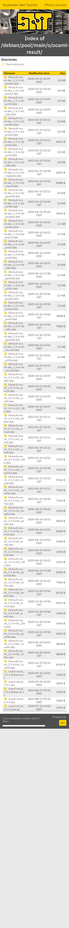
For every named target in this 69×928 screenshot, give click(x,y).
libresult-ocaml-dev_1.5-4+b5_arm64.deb (14, 306)
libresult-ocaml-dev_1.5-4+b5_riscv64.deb (14, 347)
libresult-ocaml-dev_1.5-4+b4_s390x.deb (14, 285)
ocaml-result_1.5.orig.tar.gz (14, 707)
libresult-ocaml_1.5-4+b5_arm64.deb (13, 603)
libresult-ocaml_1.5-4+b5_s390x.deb (14, 654)
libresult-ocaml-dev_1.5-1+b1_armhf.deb (14, 101)
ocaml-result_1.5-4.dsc (14, 700)
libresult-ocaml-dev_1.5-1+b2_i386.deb (14, 162)
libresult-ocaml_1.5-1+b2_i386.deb (14, 459)
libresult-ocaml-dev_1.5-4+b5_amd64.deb (14, 295)
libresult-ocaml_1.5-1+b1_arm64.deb (13, 388)
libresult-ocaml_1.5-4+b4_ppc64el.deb (14, 572)
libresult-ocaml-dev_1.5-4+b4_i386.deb (14, 265)
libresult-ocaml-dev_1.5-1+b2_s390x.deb (14, 203)
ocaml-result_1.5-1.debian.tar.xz (14, 675)
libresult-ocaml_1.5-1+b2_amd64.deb (14, 418)
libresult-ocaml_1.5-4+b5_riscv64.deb (14, 644)
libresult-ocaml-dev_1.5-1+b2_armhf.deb (14, 152)
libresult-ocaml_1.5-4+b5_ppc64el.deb (14, 634)
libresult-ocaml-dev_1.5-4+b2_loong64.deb (14, 213)
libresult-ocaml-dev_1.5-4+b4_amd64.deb (14, 224)
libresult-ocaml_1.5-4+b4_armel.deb (13, 541)
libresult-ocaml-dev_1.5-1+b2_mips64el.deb (14, 172)
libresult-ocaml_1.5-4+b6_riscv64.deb (14, 664)
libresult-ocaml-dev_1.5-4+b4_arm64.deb (14, 234)
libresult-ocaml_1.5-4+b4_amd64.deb (14, 521)
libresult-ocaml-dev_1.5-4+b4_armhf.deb (14, 254)
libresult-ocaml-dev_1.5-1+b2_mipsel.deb (14, 183)
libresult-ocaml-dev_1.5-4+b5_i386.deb (14, 326)
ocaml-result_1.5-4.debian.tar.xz (14, 692)
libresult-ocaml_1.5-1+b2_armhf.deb (13, 449)
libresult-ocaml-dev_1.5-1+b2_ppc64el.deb (14, 193)
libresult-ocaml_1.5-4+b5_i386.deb (14, 623)
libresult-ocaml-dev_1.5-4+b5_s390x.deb (14, 357)
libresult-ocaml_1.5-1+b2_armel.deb (13, 439)
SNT (62, 722)
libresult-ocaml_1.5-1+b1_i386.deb (14, 408)
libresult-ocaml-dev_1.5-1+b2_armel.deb (14, 142)
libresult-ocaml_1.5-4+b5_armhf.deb (13, 613)
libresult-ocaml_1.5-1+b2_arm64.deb (13, 429)
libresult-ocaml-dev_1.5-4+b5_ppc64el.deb (14, 336)
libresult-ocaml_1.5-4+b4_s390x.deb (14, 582)
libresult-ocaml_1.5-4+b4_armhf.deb (13, 552)
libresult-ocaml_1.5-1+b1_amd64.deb (14, 377)
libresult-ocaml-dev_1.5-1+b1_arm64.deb (14, 90)
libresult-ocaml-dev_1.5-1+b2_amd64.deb (14, 121)
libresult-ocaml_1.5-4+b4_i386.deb (14, 562)
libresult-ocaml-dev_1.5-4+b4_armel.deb (14, 244)
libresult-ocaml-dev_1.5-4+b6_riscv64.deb (14, 367)
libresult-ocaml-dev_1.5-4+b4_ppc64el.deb (14, 275)
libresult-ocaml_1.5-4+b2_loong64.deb (14, 511)
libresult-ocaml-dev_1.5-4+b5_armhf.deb (14, 316)
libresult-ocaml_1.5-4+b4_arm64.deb (13, 531)
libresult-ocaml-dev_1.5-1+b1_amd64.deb (14, 80)
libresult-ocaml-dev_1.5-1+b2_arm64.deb (14, 131)
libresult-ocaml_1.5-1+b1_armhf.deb (13, 398)
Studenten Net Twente (20, 4)
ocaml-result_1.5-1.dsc (14, 683)
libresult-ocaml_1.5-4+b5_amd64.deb (14, 592)
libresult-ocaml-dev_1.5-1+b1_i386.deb (14, 111)
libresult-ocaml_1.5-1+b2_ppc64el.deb (14, 490)
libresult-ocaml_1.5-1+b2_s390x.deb (14, 500)
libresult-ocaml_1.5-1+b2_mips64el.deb (14, 470)
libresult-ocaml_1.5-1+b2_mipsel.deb (14, 480)
